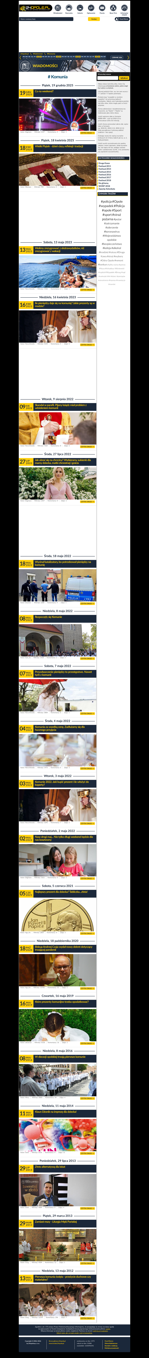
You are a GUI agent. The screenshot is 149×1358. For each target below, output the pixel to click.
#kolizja (107, 248)
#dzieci (113, 276)
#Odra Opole (107, 260)
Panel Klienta (109, 1341)
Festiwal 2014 (105, 169)
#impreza (112, 280)
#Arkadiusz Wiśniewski (114, 269)
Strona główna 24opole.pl (57, 1341)
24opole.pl (24, 54)
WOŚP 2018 (104, 186)
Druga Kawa (104, 163)
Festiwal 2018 (105, 180)
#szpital (101, 272)
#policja (106, 201)
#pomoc (122, 265)
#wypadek (106, 206)
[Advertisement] (74, 36)
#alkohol (116, 248)
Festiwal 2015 (105, 172)
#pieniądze (121, 276)
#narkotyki (103, 276)
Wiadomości (38, 54)
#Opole (117, 201)
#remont (118, 260)
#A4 (108, 276)
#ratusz (113, 252)
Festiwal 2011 (105, 166)
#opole (107, 210)
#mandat (111, 284)
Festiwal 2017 (105, 178)
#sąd (123, 272)
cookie (108, 1329)
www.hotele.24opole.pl (56, 1343)
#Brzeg (118, 272)
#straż (110, 256)
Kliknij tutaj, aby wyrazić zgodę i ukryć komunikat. (74, 1333)
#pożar (118, 219)
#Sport (117, 210)
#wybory (118, 256)
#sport (107, 214)
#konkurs (102, 264)
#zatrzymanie (112, 223)
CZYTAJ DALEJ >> (87, 133)
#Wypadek (109, 272)
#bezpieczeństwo (112, 244)
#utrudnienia (103, 280)
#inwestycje (120, 280)
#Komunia (51, 54)
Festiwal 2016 (105, 175)
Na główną (103, 183)
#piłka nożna (113, 265)
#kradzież (104, 252)
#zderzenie (111, 227)
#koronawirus (112, 231)
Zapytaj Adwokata (107, 189)
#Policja (119, 206)
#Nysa (102, 269)
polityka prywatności (100, 1331)
